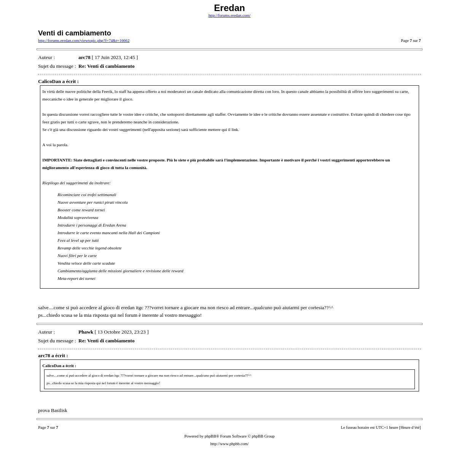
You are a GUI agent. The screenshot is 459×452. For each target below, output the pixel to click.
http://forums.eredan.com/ (229, 15)
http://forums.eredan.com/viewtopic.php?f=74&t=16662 (83, 40)
